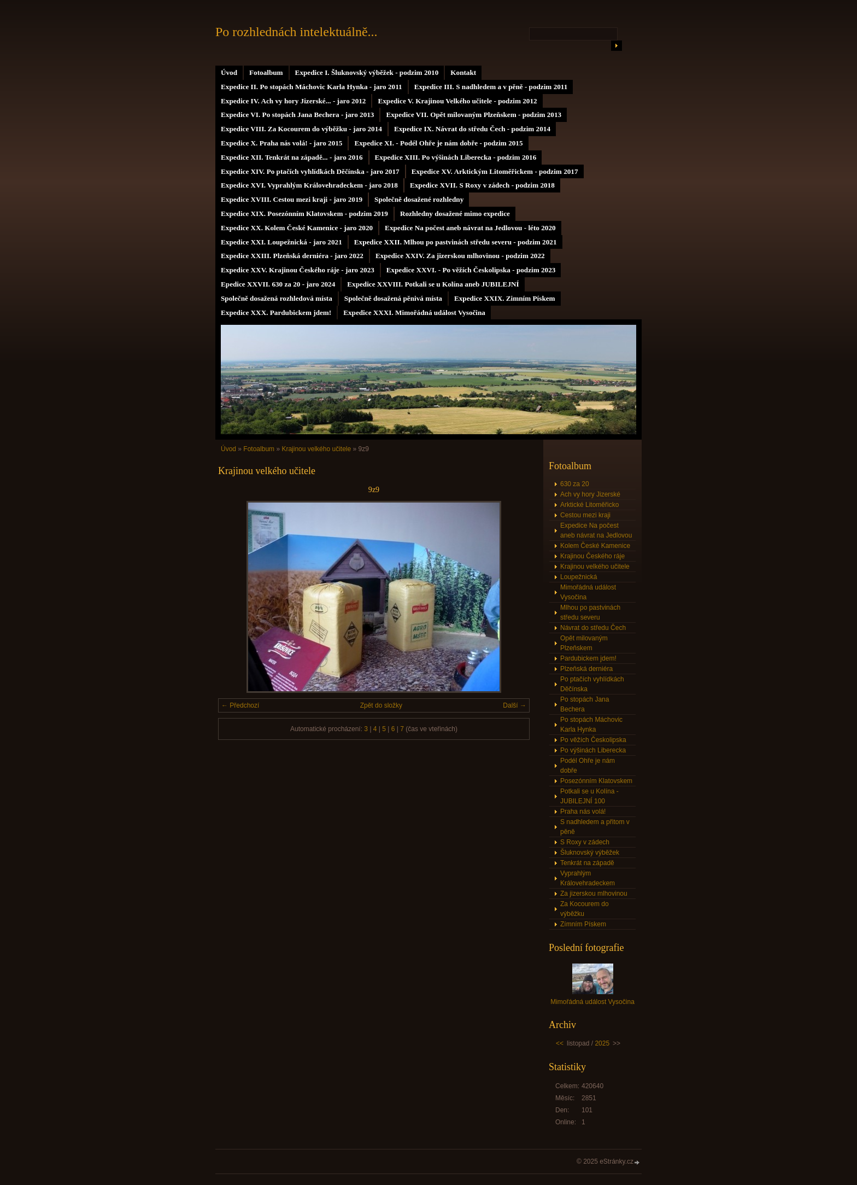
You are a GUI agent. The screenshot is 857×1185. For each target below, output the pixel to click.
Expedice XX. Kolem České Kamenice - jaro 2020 (297, 228)
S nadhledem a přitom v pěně (595, 827)
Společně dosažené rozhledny (418, 199)
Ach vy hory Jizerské (590, 494)
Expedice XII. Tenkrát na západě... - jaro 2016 (292, 157)
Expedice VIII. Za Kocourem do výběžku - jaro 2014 (301, 129)
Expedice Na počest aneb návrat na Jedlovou (596, 530)
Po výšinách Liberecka (593, 750)
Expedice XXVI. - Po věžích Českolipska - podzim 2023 (471, 270)
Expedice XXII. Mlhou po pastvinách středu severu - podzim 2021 (455, 242)
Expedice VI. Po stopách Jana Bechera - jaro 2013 (297, 114)
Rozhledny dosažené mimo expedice (455, 213)
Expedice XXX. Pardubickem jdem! (276, 312)
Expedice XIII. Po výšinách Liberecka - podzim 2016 (456, 157)
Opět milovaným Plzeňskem (584, 643)
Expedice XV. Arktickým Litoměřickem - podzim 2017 (495, 171)
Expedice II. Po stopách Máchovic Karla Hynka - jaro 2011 (311, 87)
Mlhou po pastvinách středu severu (590, 612)
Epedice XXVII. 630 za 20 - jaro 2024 (278, 284)
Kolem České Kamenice (595, 546)
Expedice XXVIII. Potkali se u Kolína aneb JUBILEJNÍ (433, 284)
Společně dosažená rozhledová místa (276, 298)
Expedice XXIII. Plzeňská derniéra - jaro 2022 (292, 256)
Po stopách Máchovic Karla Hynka (591, 724)
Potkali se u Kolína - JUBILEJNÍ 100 (589, 796)
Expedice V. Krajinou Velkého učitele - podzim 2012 (457, 101)
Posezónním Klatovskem (596, 781)
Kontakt (463, 72)
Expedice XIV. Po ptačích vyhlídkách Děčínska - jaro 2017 (310, 171)
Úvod (229, 72)
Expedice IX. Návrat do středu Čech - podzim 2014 (472, 129)
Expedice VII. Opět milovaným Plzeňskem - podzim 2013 (473, 114)
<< (559, 1043)
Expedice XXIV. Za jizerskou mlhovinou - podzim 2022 (460, 256)
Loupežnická (578, 577)
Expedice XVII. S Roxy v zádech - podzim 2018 (482, 185)
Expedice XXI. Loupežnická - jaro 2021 (281, 242)
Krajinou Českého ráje (592, 556)
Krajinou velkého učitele (316, 449)
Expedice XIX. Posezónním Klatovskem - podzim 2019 (304, 213)
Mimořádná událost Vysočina (588, 592)
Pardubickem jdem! (588, 658)
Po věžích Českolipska (593, 740)
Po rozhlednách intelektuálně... (296, 32)
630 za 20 (574, 484)
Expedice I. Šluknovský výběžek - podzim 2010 (367, 72)
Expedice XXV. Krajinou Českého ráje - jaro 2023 (297, 270)
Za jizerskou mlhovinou (593, 893)
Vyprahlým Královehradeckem (587, 878)
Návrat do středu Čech (593, 628)
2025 (602, 1043)
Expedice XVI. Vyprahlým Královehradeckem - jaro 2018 (309, 185)
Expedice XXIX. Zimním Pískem (504, 298)
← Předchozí (240, 705)
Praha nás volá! (583, 811)
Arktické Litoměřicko (589, 505)
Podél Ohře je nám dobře (587, 765)
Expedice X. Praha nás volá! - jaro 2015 (281, 143)
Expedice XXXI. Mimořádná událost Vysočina (414, 312)
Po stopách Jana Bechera (584, 704)
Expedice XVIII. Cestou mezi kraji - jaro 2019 (291, 199)
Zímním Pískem (583, 924)
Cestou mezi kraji (585, 515)
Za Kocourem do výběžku (584, 909)
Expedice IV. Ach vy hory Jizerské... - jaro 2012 (293, 101)
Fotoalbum (266, 72)
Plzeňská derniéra (586, 669)
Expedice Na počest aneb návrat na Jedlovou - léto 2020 (470, 228)
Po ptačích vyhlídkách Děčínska (592, 684)
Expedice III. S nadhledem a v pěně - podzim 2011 (491, 87)
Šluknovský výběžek (589, 852)
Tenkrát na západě (587, 863)
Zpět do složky (381, 705)
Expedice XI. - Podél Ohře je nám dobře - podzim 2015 (438, 143)
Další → (514, 705)
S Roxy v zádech (584, 842)
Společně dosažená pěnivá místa (393, 298)
